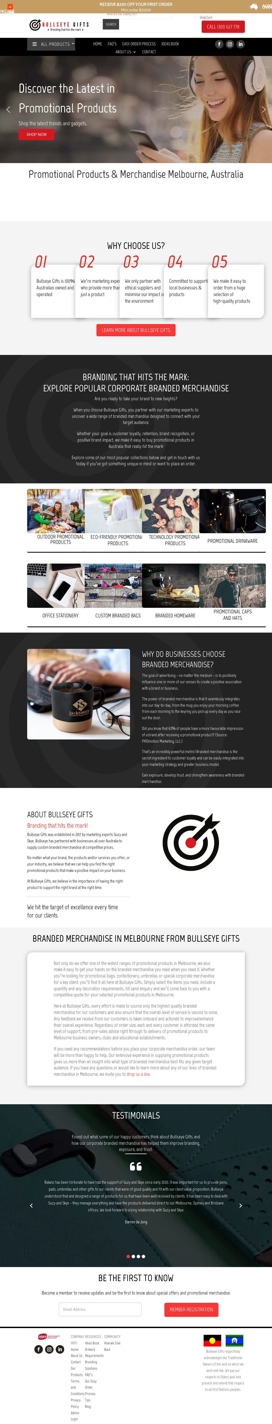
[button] (8, 109)
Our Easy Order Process (90, 1370)
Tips (87, 1383)
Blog (88, 1389)
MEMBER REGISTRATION (191, 1292)
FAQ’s (88, 1358)
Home (97, 44)
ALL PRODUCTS (51, 44)
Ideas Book (170, 44)
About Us (123, 52)
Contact (149, 52)
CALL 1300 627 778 (223, 27)
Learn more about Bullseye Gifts (136, 313)
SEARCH (111, 24)
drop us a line (138, 1057)
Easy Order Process (139, 44)
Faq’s (112, 44)
